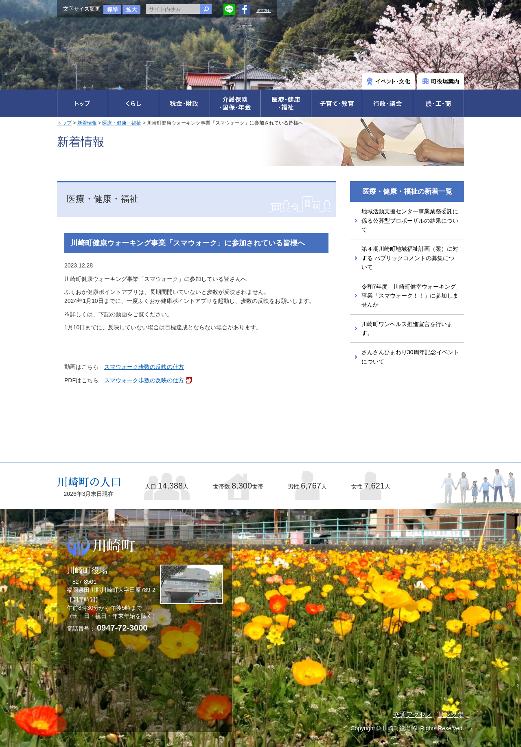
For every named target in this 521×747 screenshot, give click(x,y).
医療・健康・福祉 (121, 123)
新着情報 (87, 123)
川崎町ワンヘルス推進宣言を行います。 (407, 328)
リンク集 (451, 714)
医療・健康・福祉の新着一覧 (407, 191)
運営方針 (263, 11)
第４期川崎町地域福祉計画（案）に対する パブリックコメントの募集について (409, 257)
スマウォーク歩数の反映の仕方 (144, 367)
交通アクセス (412, 714)
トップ (64, 123)
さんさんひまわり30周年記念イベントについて (410, 356)
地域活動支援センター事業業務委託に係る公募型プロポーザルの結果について (409, 220)
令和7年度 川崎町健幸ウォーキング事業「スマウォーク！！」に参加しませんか (409, 295)
